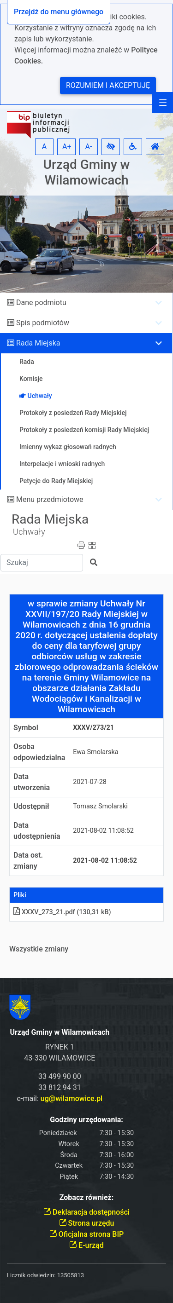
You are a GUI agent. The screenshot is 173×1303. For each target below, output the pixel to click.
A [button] (44, 146)
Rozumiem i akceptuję (108, 85)
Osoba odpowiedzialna (39, 752)
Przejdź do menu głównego (58, 11)
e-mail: (60, 1098)
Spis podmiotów (42, 322)
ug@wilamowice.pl (71, 1098)
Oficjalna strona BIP (86, 1234)
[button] (110, 146)
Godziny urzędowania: (86, 1119)
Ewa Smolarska (95, 752)
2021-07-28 (90, 782)
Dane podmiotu (41, 302)
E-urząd (86, 1245)
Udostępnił (31, 806)
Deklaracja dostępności (86, 1212)
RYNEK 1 (59, 1047)
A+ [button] (67, 146)
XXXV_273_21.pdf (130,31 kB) (62, 912)
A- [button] (88, 146)
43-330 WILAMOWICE (59, 1058)
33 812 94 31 (59, 1087)
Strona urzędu (86, 1223)
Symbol (25, 727)
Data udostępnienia (36, 831)
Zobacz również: (87, 1197)
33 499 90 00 (59, 1076)
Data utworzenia (31, 782)
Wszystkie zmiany (38, 949)
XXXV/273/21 (93, 728)
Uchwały (29, 531)
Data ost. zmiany (28, 861)
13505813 (70, 1275)
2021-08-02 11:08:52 (103, 831)
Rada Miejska (38, 343)
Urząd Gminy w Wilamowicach (86, 172)
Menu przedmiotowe (50, 499)
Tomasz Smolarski (100, 806)
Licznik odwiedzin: (31, 1275)
